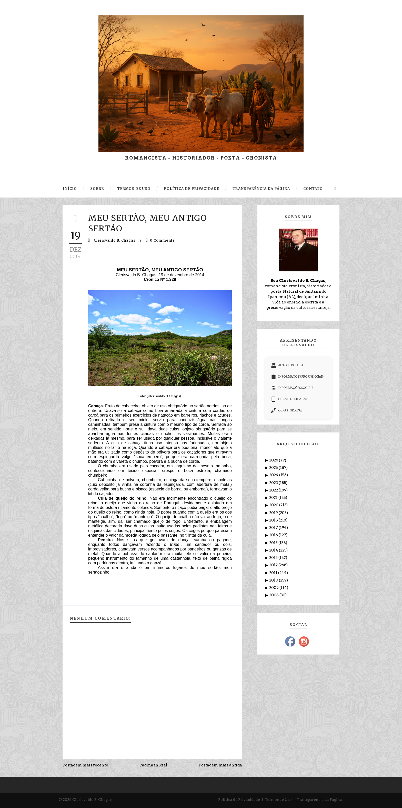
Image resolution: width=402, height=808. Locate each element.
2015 (273, 542)
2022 (274, 490)
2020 (274, 505)
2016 (274, 535)
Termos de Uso (278, 799)
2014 (274, 550)
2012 (273, 565)
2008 (274, 595)
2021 (273, 497)
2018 (274, 520)
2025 (274, 467)
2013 (273, 557)
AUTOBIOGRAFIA (287, 365)
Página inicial (153, 765)
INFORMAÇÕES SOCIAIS (292, 387)
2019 (274, 512)
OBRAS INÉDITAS (286, 410)
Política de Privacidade (239, 799)
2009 (274, 587)
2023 (274, 482)
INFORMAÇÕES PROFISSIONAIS (297, 376)
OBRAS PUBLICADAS (289, 399)
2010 (274, 580)
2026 (274, 460)
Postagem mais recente (85, 765)
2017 (274, 527)
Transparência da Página (319, 799)
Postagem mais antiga (220, 765)
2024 (274, 475)
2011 (273, 572)
